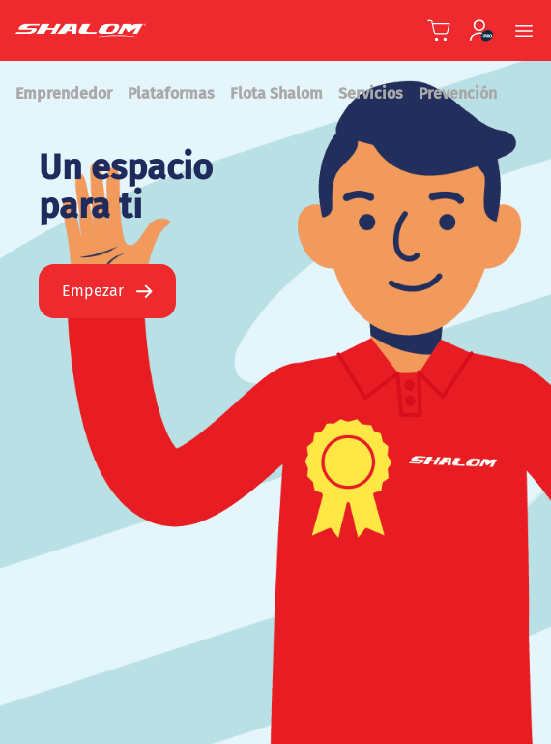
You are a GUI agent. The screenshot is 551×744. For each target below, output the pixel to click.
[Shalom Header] (124, 30)
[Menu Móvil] (524, 31)
